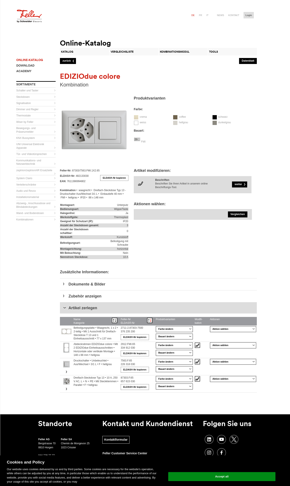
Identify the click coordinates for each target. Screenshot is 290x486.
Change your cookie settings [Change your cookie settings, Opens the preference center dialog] (221, 465)
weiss (143, 122)
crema (143, 116)
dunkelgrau (224, 122)
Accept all (222, 476)
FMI (143, 141)
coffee (182, 116)
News (220, 15)
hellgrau (183, 122)
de (193, 15)
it (207, 15)
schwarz (223, 116)
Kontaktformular (116, 439)
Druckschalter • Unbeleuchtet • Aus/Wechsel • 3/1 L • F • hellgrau (93, 362)
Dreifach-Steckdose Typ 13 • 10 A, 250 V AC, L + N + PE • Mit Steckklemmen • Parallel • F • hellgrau (96, 381)
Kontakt (233, 15)
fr (200, 15)
